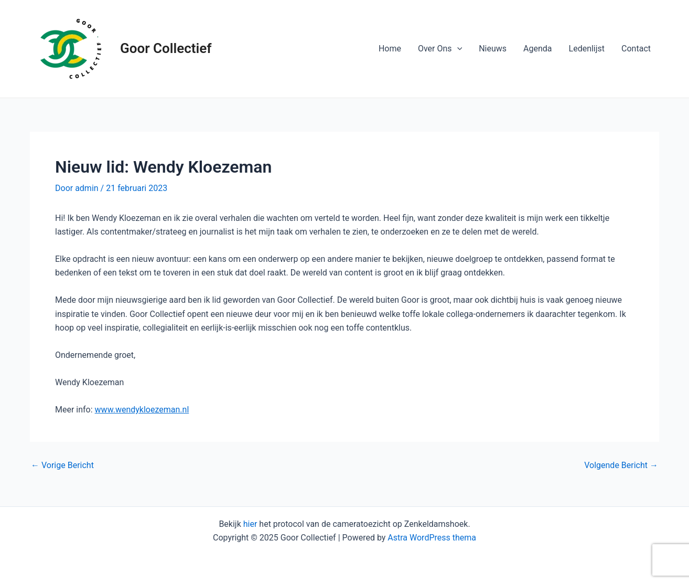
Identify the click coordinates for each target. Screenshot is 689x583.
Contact (636, 49)
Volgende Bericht (621, 465)
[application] (457, 49)
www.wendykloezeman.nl (142, 410)
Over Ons (440, 49)
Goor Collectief (165, 48)
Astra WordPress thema (431, 538)
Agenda (537, 49)
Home (390, 49)
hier (250, 524)
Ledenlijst (587, 49)
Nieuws (493, 49)
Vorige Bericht (62, 465)
